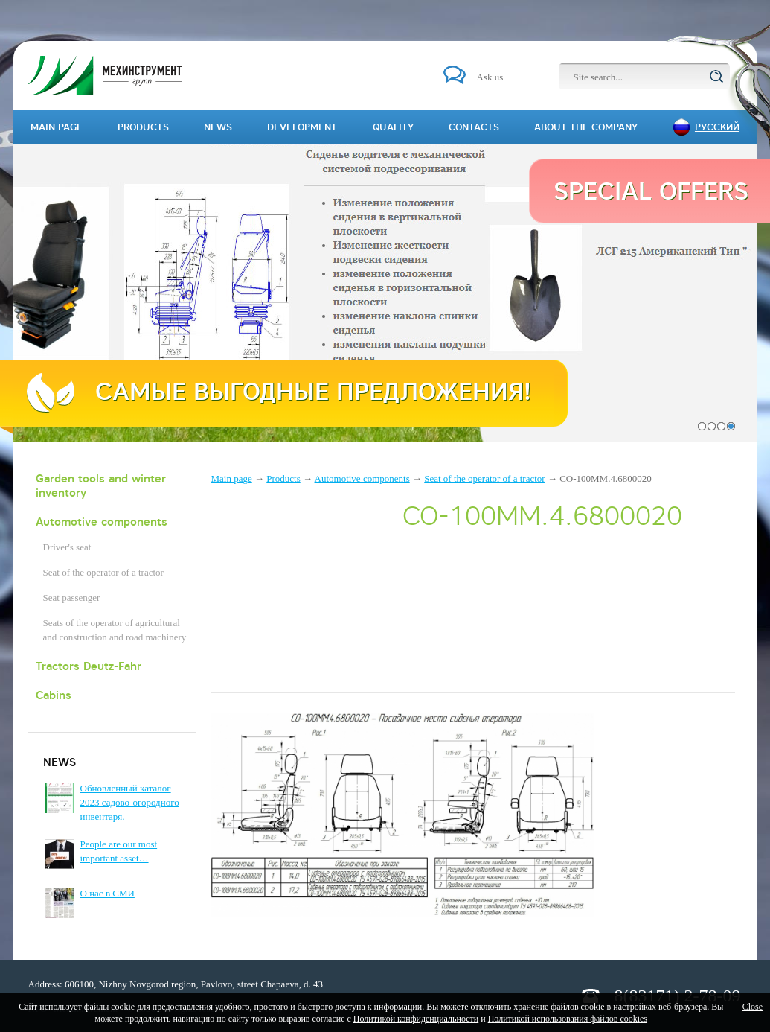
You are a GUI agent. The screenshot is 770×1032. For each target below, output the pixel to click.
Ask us (490, 77)
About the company (586, 127)
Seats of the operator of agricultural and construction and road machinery (115, 630)
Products (283, 478)
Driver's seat (67, 546)
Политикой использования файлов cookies (567, 1018)
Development (302, 127)
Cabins (53, 695)
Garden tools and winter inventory (101, 485)
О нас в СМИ (107, 893)
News (218, 127)
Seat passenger (71, 597)
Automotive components (101, 522)
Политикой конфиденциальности (415, 1018)
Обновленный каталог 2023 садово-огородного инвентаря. (129, 802)
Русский (717, 127)
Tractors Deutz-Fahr (88, 666)
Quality (393, 127)
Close (752, 1006)
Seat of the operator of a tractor (103, 572)
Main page (231, 478)
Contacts (474, 127)
